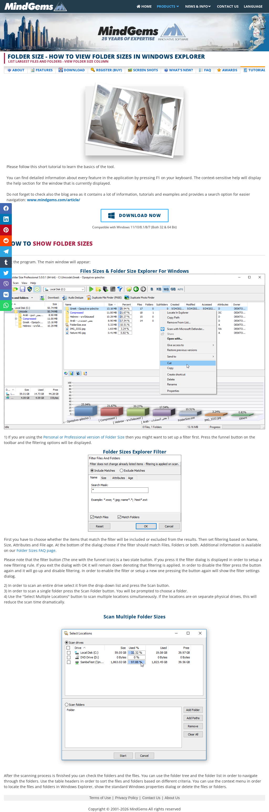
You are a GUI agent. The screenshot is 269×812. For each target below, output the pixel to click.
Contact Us (228, 6)
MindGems (139, 809)
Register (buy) (106, 70)
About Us (172, 798)
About (15, 70)
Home (144, 6)
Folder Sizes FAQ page (36, 550)
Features (41, 70)
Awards (227, 70)
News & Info (196, 6)
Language (253, 6)
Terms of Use (100, 798)
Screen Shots (143, 70)
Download (72, 70)
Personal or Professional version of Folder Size (84, 437)
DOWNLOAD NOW (134, 215)
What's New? (178, 70)
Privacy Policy (126, 798)
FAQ (205, 70)
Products (166, 6)
